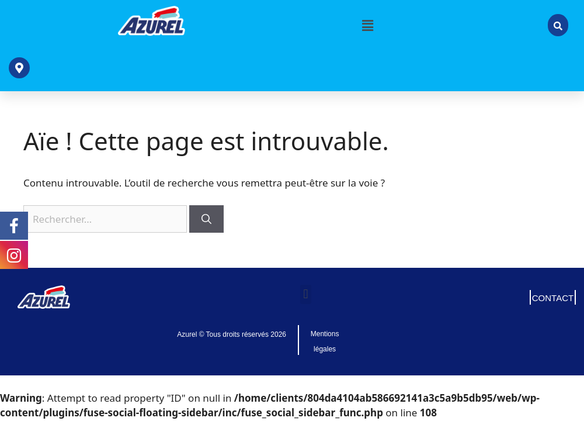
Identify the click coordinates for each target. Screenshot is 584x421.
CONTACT (552, 298)
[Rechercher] (206, 219)
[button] (368, 25)
